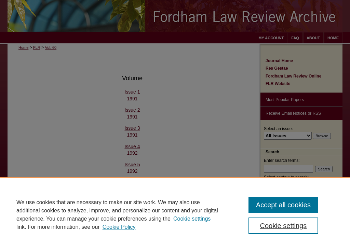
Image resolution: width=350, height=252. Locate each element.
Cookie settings (192, 219)
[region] (175, 214)
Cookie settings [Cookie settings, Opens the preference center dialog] (283, 225)
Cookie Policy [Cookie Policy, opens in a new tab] (119, 227)
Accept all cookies (283, 205)
